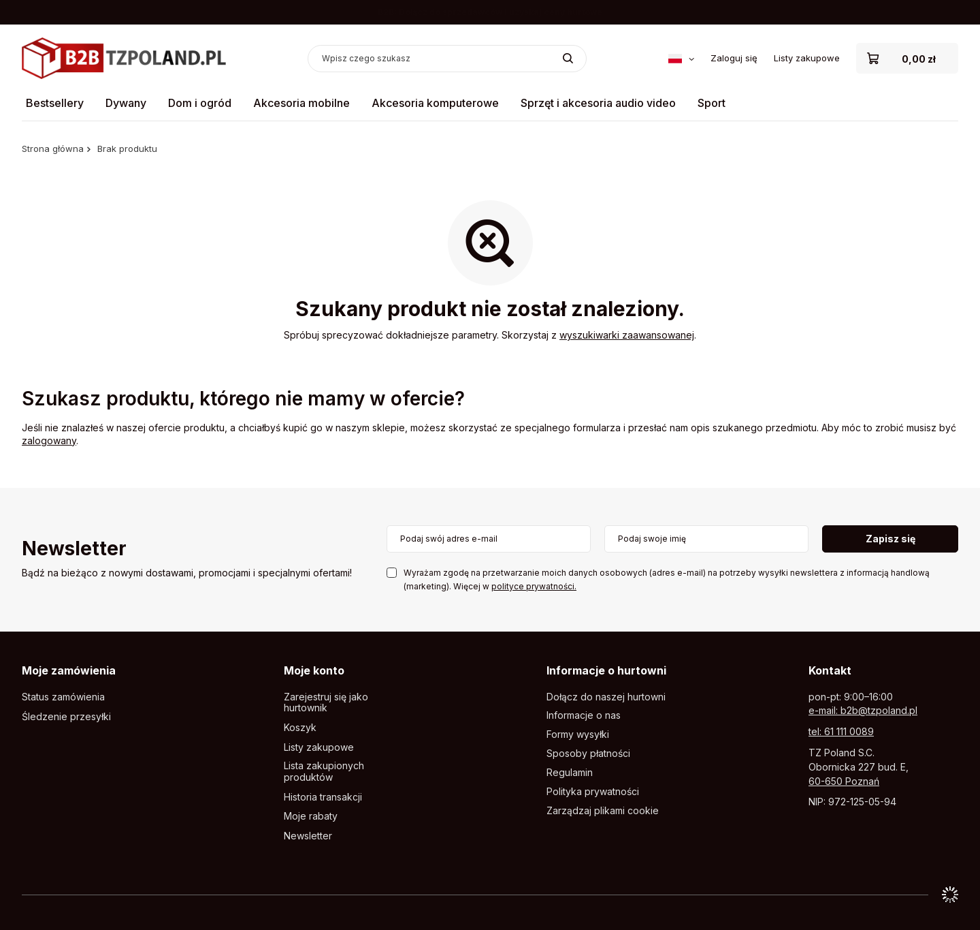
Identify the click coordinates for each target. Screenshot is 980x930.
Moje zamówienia (69, 670)
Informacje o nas (583, 715)
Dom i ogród (199, 103)
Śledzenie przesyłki (66, 716)
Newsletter (74, 549)
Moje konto (314, 670)
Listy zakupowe (807, 57)
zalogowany (49, 440)
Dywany (125, 103)
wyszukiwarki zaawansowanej (626, 335)
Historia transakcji (323, 797)
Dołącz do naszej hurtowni (606, 697)
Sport (711, 103)
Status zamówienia (63, 697)
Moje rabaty (311, 816)
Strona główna (53, 148)
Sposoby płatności (588, 753)
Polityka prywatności (592, 791)
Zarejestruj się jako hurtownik (326, 703)
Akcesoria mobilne (301, 103)
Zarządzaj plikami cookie (602, 810)
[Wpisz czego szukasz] (447, 58)
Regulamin (569, 772)
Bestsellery (55, 103)
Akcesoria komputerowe (435, 103)
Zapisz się (890, 538)
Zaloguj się (733, 57)
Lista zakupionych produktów (324, 771)
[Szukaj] (568, 58)
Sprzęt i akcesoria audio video (598, 103)
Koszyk (300, 727)
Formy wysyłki (577, 734)
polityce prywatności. (533, 586)
